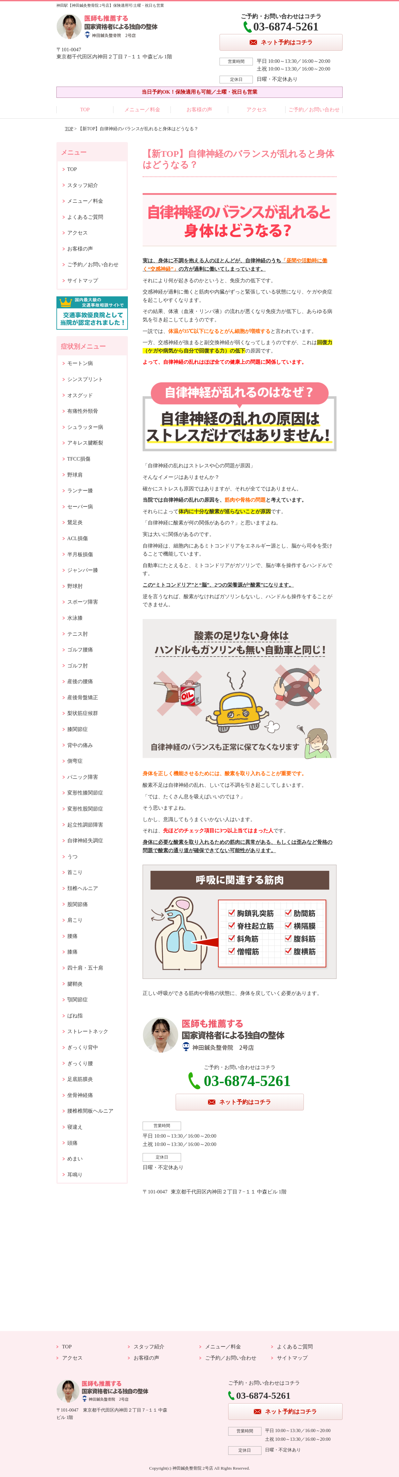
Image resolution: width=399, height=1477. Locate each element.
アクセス (256, 109)
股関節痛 (77, 904)
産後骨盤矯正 (82, 697)
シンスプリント (85, 379)
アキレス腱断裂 (85, 443)
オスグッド (80, 395)
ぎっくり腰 (80, 1063)
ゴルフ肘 (77, 665)
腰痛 (72, 936)
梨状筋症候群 (82, 713)
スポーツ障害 (82, 602)
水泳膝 (75, 618)
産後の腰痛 (80, 681)
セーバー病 (80, 506)
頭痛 (72, 1143)
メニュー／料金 (142, 109)
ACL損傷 (77, 538)
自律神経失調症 (85, 840)
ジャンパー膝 (82, 570)
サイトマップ (82, 280)
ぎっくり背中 (82, 1047)
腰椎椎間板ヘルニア (90, 1111)
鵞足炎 (75, 522)
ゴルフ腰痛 (80, 649)
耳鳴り (75, 1174)
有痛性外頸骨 (82, 411)
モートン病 (80, 363)
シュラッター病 (85, 427)
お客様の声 (199, 109)
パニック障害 (82, 777)
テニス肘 (77, 634)
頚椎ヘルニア (82, 888)
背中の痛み (80, 745)
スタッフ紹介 (82, 185)
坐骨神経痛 (80, 1095)
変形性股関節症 (85, 808)
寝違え (75, 1127)
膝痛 (72, 952)
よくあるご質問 (85, 217)
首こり (75, 872)
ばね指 (75, 1015)
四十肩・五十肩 (85, 968)
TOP (85, 109)
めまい (75, 1158)
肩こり (75, 920)
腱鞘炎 (75, 984)
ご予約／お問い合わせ (314, 109)
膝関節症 (77, 729)
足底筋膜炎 (80, 1079)
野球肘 (75, 586)
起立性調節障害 (85, 825)
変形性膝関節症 (85, 792)
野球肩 (75, 475)
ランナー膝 (80, 490)
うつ (72, 856)
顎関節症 (77, 999)
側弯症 (75, 761)
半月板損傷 (80, 554)
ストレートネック (87, 1031)
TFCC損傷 (78, 459)
